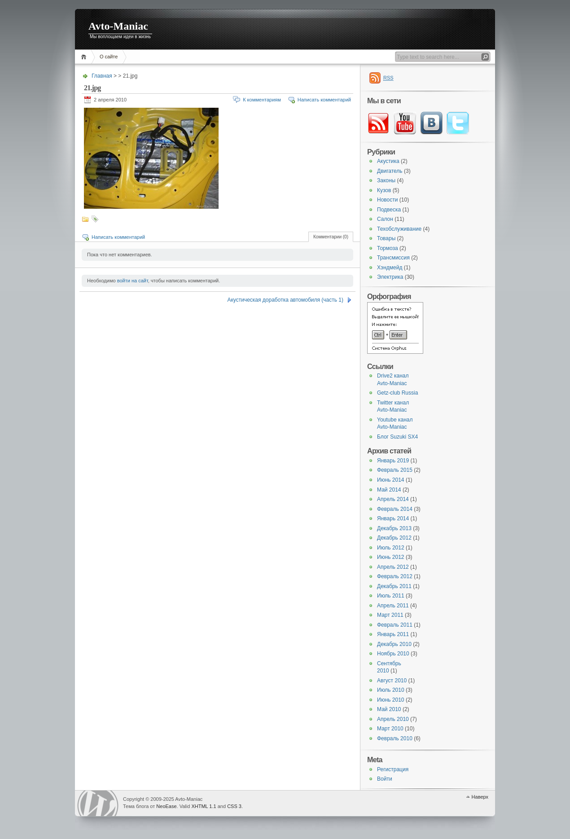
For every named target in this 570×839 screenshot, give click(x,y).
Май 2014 (389, 490)
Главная (85, 57)
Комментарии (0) (330, 236)
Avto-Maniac (118, 26)
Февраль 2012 (394, 576)
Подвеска (389, 209)
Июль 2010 (390, 690)
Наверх (480, 796)
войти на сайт (132, 280)
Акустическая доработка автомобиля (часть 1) (285, 300)
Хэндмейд (389, 267)
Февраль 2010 (394, 738)
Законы (386, 180)
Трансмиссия (393, 258)
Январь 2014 (393, 518)
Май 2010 (389, 709)
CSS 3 (234, 806)
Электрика (390, 277)
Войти (384, 779)
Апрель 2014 (393, 499)
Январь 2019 (393, 460)
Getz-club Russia (397, 393)
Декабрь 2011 (394, 586)
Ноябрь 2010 (393, 653)
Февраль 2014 (394, 509)
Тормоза (387, 248)
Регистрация (392, 769)
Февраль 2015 (394, 470)
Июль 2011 (390, 596)
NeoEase (166, 806)
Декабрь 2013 (394, 528)
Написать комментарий (324, 99)
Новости (387, 200)
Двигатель (390, 171)
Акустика (388, 161)
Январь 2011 (393, 634)
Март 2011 (390, 615)
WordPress (97, 803)
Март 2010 (390, 728)
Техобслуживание (399, 229)
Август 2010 (392, 680)
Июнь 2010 (390, 700)
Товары (386, 238)
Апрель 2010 (393, 719)
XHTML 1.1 (203, 806)
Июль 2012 (390, 548)
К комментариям (262, 99)
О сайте (109, 56)
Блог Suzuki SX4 (397, 437)
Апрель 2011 (393, 605)
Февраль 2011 (394, 625)
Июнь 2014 (390, 480)
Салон (385, 219)
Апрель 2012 (393, 567)
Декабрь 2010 (394, 644)
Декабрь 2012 (394, 538)
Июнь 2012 (390, 557)
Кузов (384, 190)
